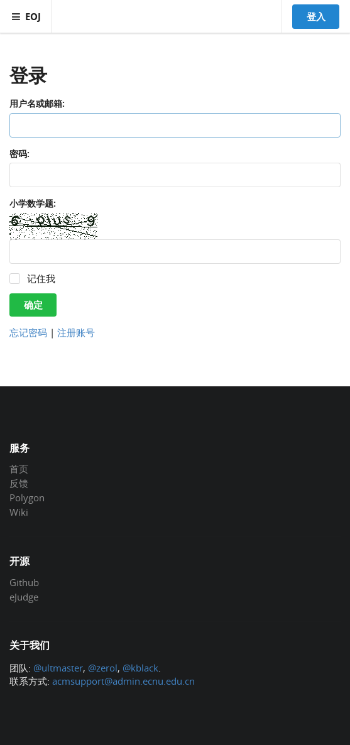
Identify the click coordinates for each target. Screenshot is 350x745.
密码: (19, 154)
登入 (316, 16)
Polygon (27, 497)
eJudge (23, 596)
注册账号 (76, 332)
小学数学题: (32, 203)
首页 (18, 469)
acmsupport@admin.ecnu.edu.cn (123, 681)
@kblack (140, 667)
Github (24, 583)
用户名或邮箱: (37, 103)
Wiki (18, 512)
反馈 (18, 483)
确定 (33, 304)
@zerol (103, 667)
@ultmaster (58, 667)
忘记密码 (28, 332)
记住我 (41, 278)
